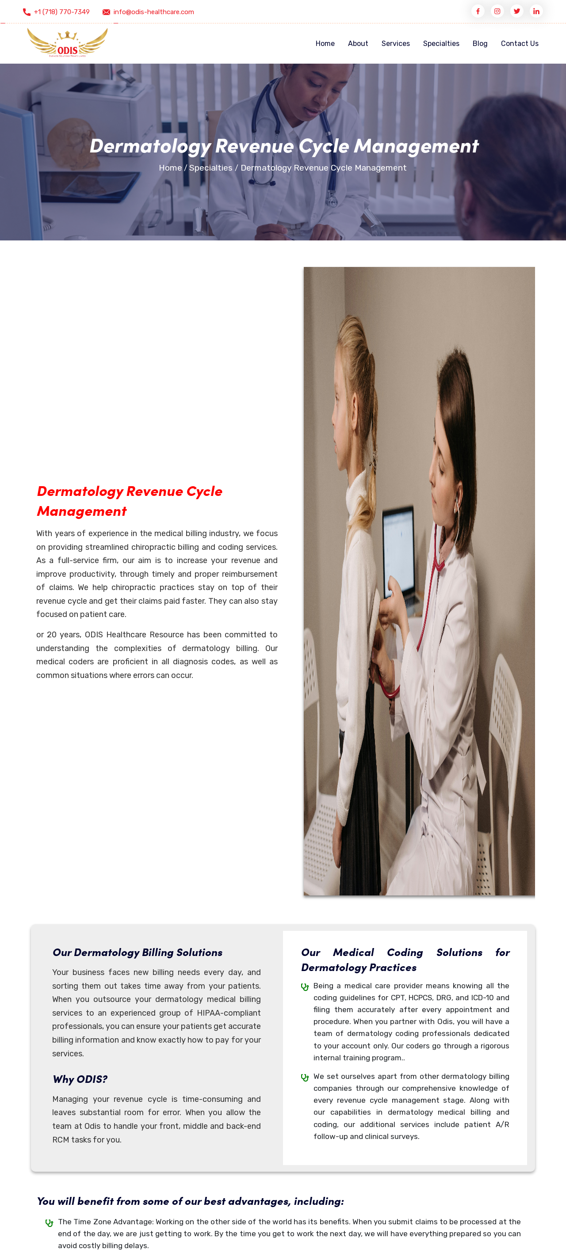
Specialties (441, 43)
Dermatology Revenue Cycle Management (324, 168)
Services (396, 43)
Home (325, 43)
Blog (480, 43)
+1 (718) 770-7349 (62, 12)
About (358, 43)
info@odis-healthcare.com (154, 12)
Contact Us (520, 43)
